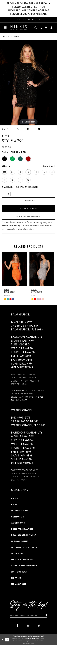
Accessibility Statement (24, 565)
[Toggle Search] (35, 27)
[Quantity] (6, 194)
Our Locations (19, 510)
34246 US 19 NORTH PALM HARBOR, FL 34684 (27, 327)
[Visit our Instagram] (28, 625)
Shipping (16, 577)
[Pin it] (28, 129)
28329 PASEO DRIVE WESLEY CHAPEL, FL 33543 (28, 423)
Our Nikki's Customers (24, 547)
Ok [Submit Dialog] (7, 640)
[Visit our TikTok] (39, 625)
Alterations (18, 522)
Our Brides (17, 553)
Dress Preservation (22, 528)
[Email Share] (39, 129)
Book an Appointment (28, 216)
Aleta (16, 36)
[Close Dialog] (2, 639)
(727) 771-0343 (19, 383)
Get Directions (22, 367)
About (14, 498)
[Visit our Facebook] (17, 625)
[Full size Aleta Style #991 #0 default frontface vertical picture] (28, 82)
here (32, 643)
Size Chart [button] (49, 165)
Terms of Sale (18, 583)
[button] (5, 27)
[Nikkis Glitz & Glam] (18, 27)
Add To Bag (28, 200)
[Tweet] (17, 129)
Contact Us (17, 516)
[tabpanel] (28, 82)
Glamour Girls (19, 541)
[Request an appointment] (28, 19)
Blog (14, 504)
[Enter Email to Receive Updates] (29, 615)
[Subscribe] (45, 615)
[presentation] (15, 269)
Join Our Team (19, 571)
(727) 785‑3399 (21, 322)
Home (6, 36)
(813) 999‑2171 (20, 417)
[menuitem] (5, 27)
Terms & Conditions (22, 559)
